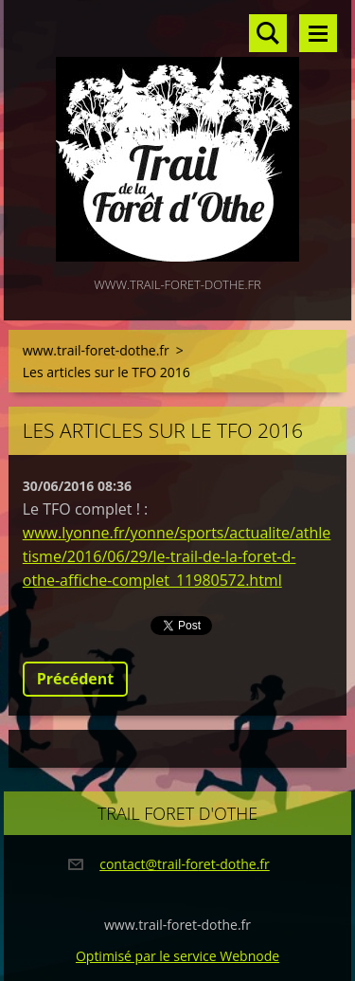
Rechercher (268, 33)
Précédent (75, 678)
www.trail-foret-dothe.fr (96, 350)
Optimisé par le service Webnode (177, 956)
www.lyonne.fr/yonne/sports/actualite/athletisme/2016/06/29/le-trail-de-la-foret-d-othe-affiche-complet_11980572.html (177, 556)
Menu (318, 33)
